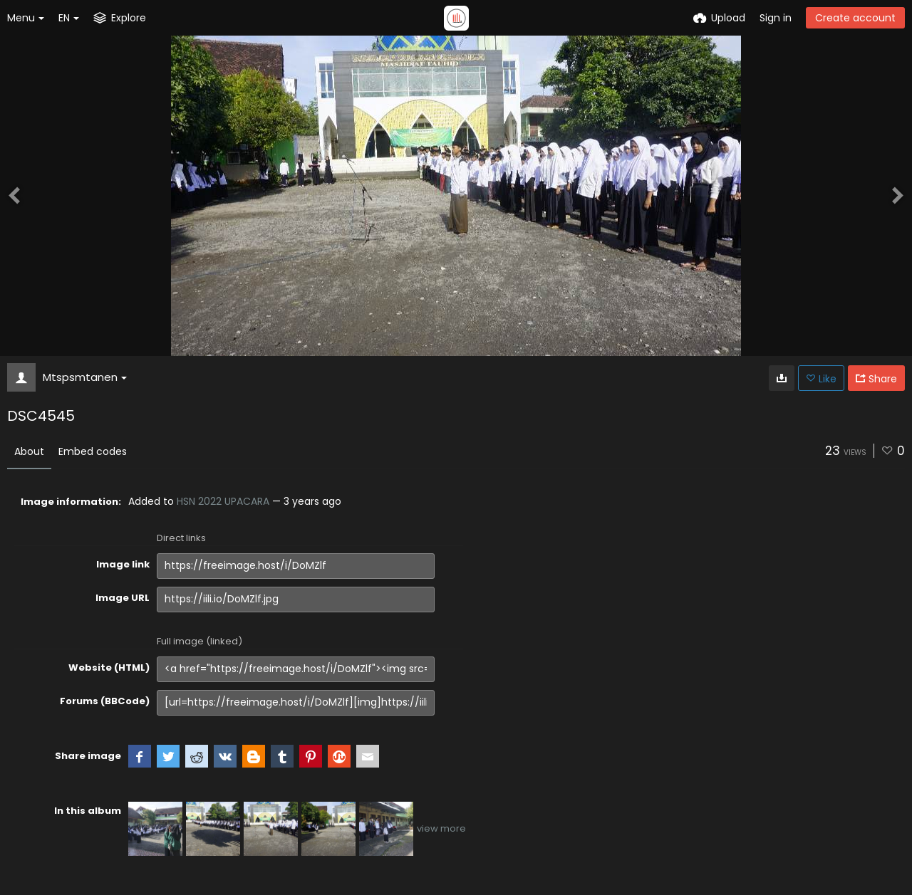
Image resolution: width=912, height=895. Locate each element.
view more (441, 828)
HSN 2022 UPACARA (223, 501)
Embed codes (92, 451)
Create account (855, 18)
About (29, 451)
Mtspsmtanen (85, 377)
